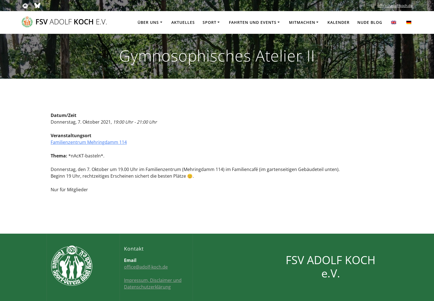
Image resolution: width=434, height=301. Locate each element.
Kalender (338, 22)
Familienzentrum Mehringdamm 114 (89, 142)
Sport (209, 22)
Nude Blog (369, 22)
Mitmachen (302, 22)
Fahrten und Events (253, 22)
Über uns (148, 22)
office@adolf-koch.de (395, 5)
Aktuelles (183, 22)
